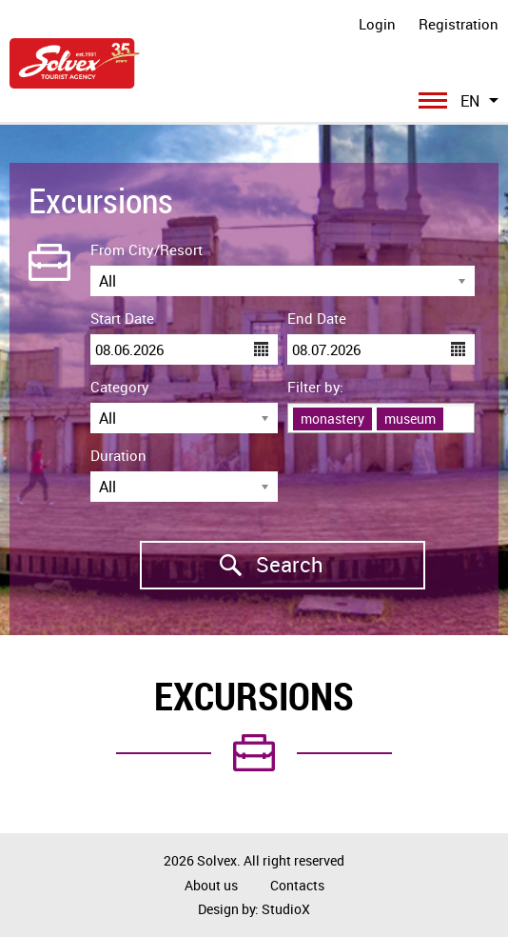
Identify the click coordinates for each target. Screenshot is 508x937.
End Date (316, 318)
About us (211, 885)
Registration (458, 23)
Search (231, 564)
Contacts (297, 885)
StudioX (286, 909)
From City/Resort (146, 249)
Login (377, 23)
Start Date (122, 318)
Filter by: (315, 386)
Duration (118, 455)
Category (119, 386)
